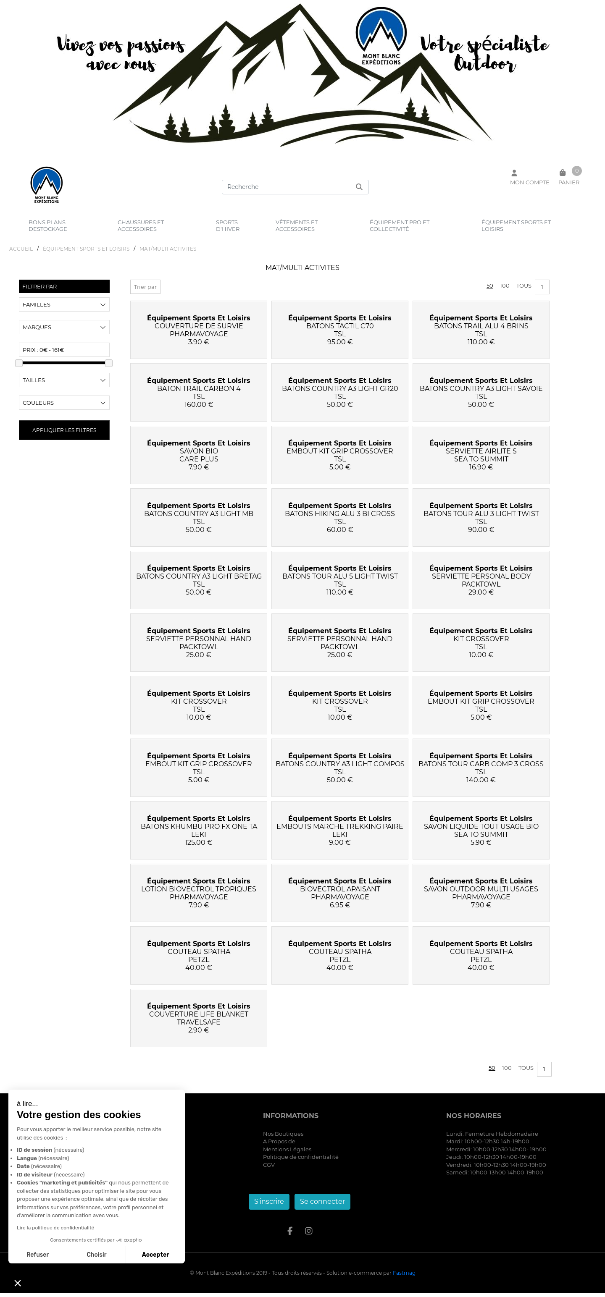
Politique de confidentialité (301, 1161)
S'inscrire (269, 1206)
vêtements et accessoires (297, 225)
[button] (18, 1283)
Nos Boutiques (283, 1138)
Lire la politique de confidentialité (55, 1228)
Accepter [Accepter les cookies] (155, 1254)
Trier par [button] (145, 291)
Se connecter (322, 1206)
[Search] (295, 187)
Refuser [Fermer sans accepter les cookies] (37, 1254)
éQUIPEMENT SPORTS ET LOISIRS (86, 253)
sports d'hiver (227, 225)
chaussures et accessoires (141, 225)
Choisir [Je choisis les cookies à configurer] (96, 1254)
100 (505, 289)
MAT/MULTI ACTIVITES (167, 253)
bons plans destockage (48, 225)
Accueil (21, 253)
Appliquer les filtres (64, 434)
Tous (523, 289)
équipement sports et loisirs (516, 225)
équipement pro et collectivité (399, 225)
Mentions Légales (287, 1153)
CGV (269, 1169)
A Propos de (279, 1145)
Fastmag (404, 1277)
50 (490, 289)
